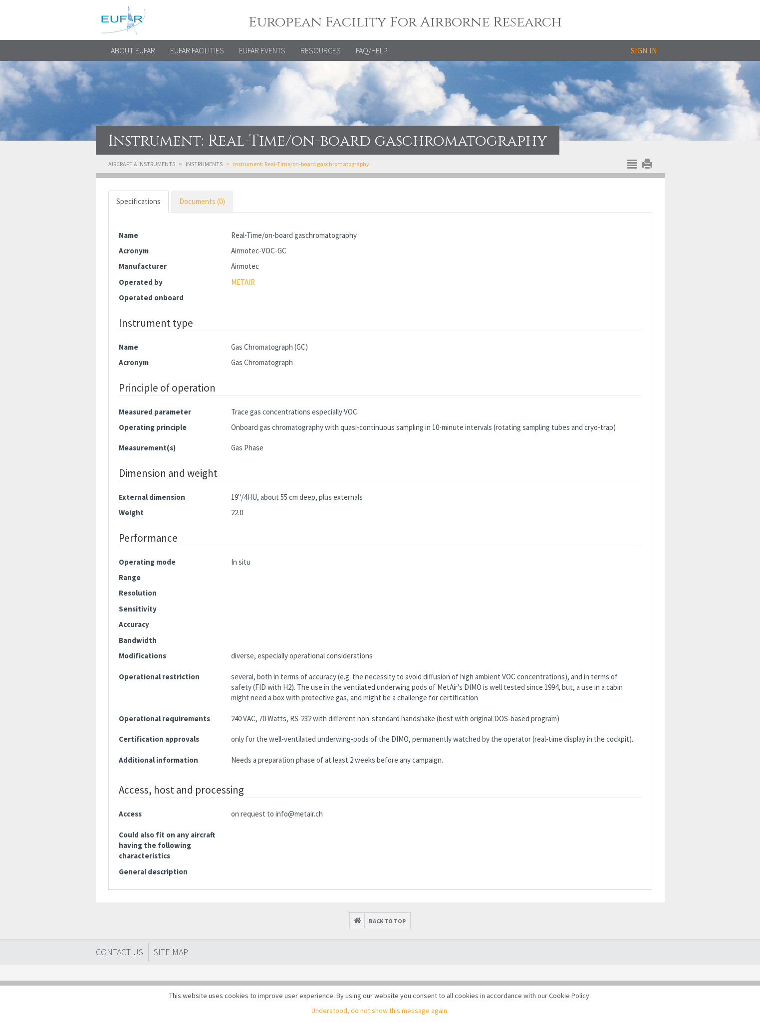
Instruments (204, 164)
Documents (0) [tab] (202, 201)
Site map (171, 952)
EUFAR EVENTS (262, 50)
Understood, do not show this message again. (380, 1010)
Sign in (644, 50)
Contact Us (119, 952)
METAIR (243, 282)
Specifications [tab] (138, 201)
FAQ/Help (372, 50)
